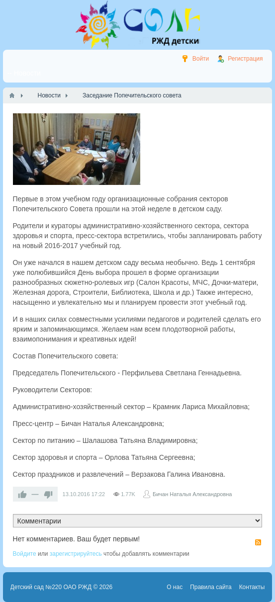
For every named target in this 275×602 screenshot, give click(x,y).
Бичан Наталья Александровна (192, 494)
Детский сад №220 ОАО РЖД (51, 587)
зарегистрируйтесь (76, 553)
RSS (258, 542)
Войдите (24, 553)
